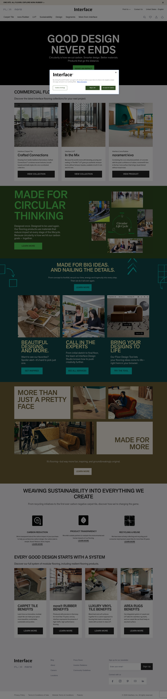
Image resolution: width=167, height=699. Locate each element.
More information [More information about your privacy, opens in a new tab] (82, 82)
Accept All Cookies (108, 87)
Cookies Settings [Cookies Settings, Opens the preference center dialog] (60, 87)
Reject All (93, 87)
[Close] (116, 72)
